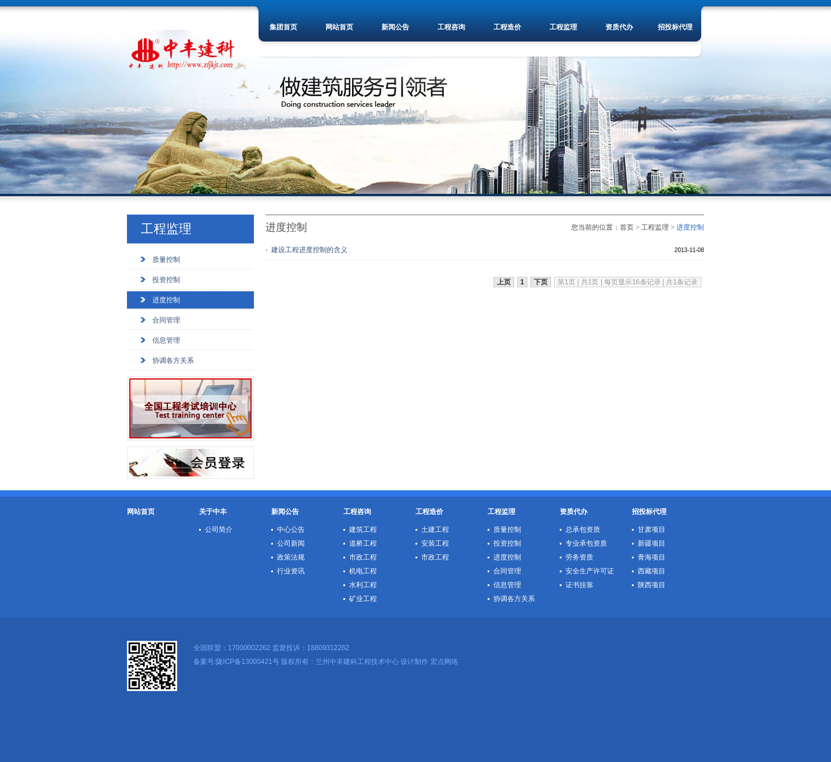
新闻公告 (395, 27)
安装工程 (435, 543)
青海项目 (651, 557)
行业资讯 (291, 571)
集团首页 (283, 27)
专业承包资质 (586, 543)
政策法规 (291, 557)
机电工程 (363, 571)
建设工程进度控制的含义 (309, 250)
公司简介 (219, 529)
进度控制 (166, 300)
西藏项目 (651, 571)
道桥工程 (363, 543)
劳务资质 (579, 557)
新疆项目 (651, 543)
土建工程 (435, 529)
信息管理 (166, 340)
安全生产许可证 (590, 571)
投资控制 (166, 280)
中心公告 (291, 529)
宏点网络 (444, 662)
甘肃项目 (651, 529)
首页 (627, 227)
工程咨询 (451, 27)
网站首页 (339, 27)
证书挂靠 (579, 585)
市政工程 (363, 557)
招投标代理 (675, 27)
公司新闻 (291, 543)
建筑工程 (363, 529)
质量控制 (166, 260)
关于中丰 (213, 512)
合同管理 (166, 320)
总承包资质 (583, 529)
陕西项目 (651, 585)
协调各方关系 (173, 360)
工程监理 (563, 27)
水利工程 (363, 585)
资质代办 (619, 27)
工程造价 (507, 27)
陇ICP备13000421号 (247, 662)
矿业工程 (363, 599)
